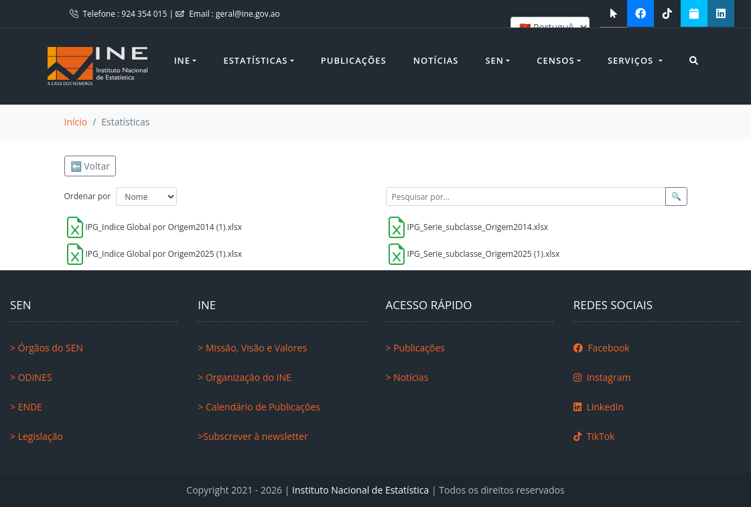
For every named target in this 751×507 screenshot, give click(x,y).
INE (182, 60)
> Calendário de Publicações (259, 406)
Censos (555, 60)
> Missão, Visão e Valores (252, 347)
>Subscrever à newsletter (253, 436)
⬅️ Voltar (90, 166)
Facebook (601, 347)
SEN (494, 60)
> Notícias (407, 377)
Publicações (354, 60)
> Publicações (415, 347)
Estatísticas (255, 60)
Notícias (436, 60)
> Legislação (36, 436)
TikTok (594, 436)
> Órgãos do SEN (46, 347)
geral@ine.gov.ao (248, 13)
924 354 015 (145, 13)
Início (76, 121)
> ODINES (31, 377)
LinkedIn (598, 406)
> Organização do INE (244, 377)
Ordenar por (87, 196)
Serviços (632, 60)
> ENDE (26, 406)
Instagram (602, 377)
